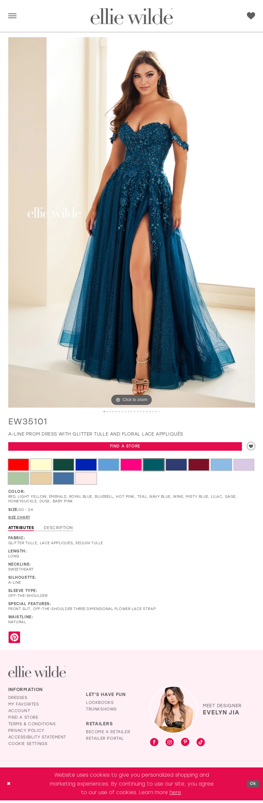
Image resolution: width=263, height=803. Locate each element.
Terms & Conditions (32, 726)
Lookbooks (100, 705)
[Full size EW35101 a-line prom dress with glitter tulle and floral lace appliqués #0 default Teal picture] (131, 222)
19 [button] (163, 412)
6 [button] (117, 412)
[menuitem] (12, 16)
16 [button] (153, 412)
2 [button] (103, 412)
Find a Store (124, 447)
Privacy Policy (26, 733)
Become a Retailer (108, 734)
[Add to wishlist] (250, 448)
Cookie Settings (28, 746)
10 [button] (132, 412)
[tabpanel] (131, 222)
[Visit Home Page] (132, 16)
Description (58, 530)
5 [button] (114, 412)
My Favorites (23, 707)
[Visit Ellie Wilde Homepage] (37, 674)
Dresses (18, 700)
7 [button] (121, 412)
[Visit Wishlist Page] (251, 16)
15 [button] (149, 412)
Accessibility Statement (37, 739)
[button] (12, 16)
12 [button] (139, 412)
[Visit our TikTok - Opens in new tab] (200, 745)
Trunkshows (101, 711)
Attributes (21, 530)
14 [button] (146, 412)
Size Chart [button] (21, 520)
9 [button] (128, 412)
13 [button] (142, 412)
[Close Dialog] (9, 786)
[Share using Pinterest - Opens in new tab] (14, 640)
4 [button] (110, 412)
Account (19, 713)
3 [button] (106, 412)
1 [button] (99, 412)
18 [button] (160, 412)
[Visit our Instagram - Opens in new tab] (169, 745)
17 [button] (157, 412)
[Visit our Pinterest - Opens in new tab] (185, 745)
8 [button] (124, 412)
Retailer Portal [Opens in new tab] (105, 741)
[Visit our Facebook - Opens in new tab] (154, 745)
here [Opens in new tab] (175, 795)
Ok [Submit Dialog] (252, 786)
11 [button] (135, 412)
